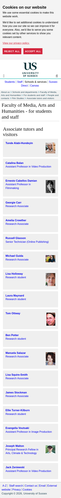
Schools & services (36, 81)
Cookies (27, 489)
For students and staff (34, 95)
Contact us (31, 485)
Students (10, 81)
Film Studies (18, 98)
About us (5, 92)
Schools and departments (24, 92)
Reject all (12, 51)
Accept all (33, 51)
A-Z (4, 485)
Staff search (16, 485)
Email (42, 485)
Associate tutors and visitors (40, 98)
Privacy (16, 489)
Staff (19, 81)
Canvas (34, 85)
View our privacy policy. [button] (16, 43)
